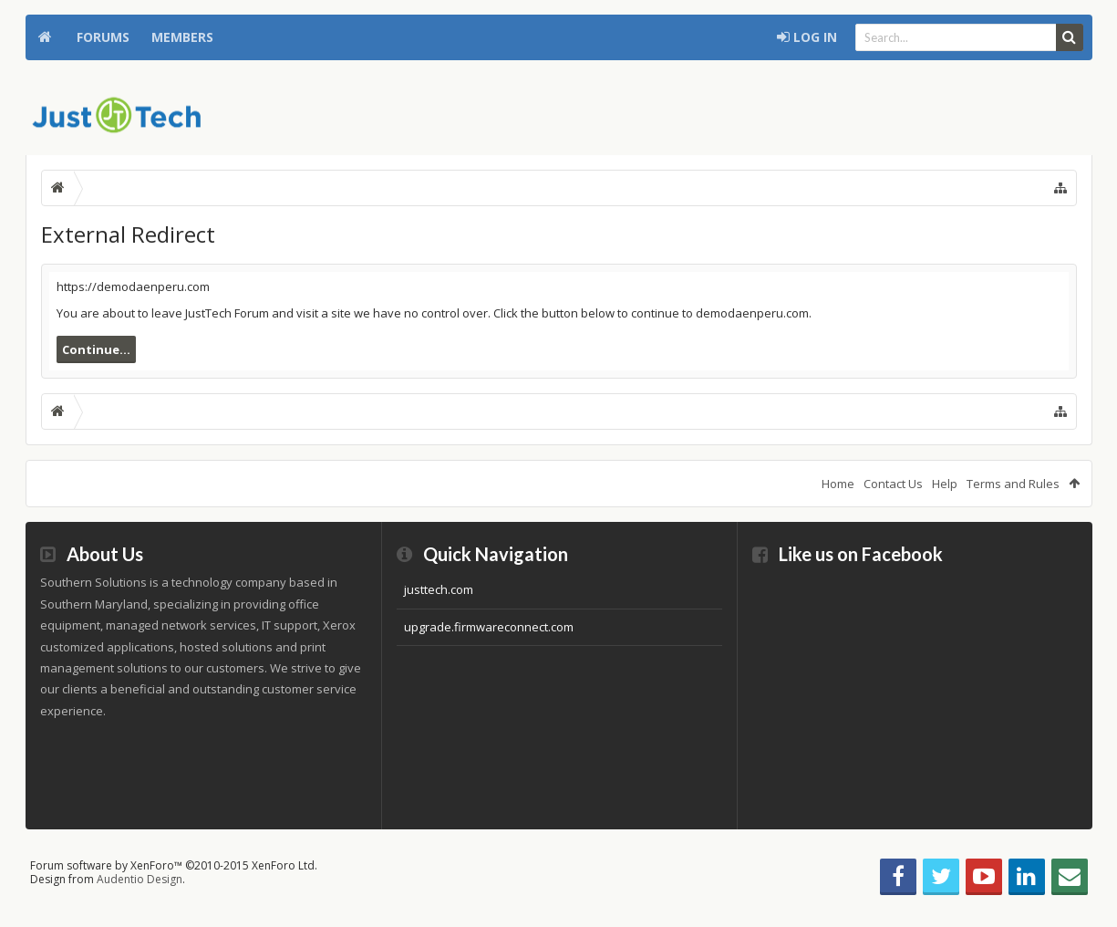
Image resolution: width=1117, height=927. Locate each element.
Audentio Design (139, 879)
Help (944, 483)
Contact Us (893, 483)
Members (182, 37)
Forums (103, 37)
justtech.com (438, 589)
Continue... (96, 349)
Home (46, 37)
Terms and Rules (1013, 483)
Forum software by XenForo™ (173, 865)
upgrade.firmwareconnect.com (489, 627)
